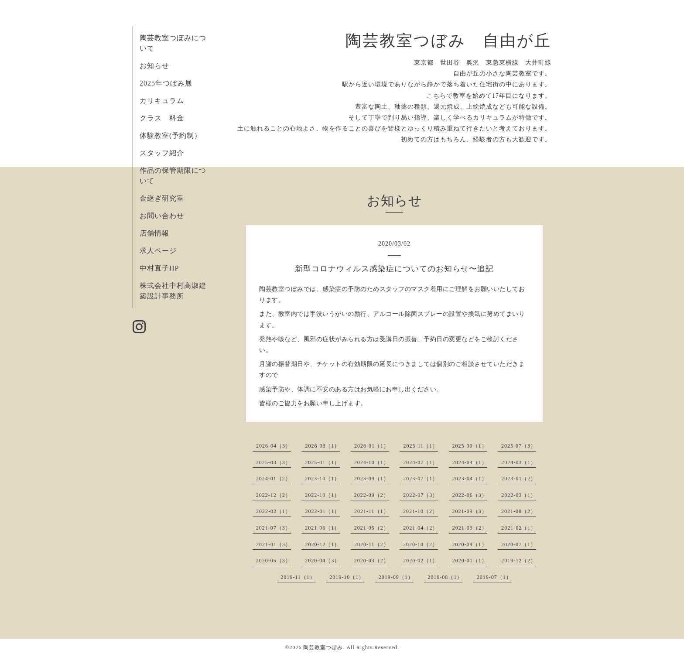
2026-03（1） (322, 446)
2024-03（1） (518, 462)
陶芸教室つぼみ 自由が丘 (448, 40)
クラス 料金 (166, 118)
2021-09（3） (469, 511)
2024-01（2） (273, 479)
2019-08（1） (445, 577)
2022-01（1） (322, 511)
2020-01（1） (469, 561)
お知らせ (154, 65)
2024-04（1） (469, 462)
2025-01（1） (322, 462)
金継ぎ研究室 (162, 198)
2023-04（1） (469, 479)
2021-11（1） (371, 511)
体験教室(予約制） (171, 135)
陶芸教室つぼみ (323, 647)
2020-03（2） (371, 561)
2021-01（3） (273, 544)
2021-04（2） (420, 528)
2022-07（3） (420, 495)
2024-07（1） (420, 462)
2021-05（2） (371, 528)
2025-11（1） (420, 446)
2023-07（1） (420, 479)
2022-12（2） (273, 495)
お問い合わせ (162, 215)
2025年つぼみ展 (166, 83)
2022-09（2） (371, 495)
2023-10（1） (322, 479)
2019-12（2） (518, 561)
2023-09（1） (371, 479)
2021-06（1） (322, 528)
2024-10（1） (371, 462)
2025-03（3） (273, 462)
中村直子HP (159, 268)
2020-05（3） (273, 561)
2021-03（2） (469, 528)
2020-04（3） (322, 561)
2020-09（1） (469, 544)
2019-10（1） (346, 577)
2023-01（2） (518, 479)
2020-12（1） (322, 544)
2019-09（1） (396, 577)
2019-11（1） (297, 577)
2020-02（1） (420, 561)
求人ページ (158, 250)
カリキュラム (162, 100)
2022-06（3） (469, 495)
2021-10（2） (420, 511)
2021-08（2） (518, 511)
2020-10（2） (420, 544)
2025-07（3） (518, 446)
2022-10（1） (322, 495)
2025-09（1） (469, 446)
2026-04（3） (273, 446)
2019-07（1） (494, 577)
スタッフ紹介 (162, 153)
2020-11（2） (371, 544)
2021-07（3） (273, 528)
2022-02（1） (273, 511)
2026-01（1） (371, 446)
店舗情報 (154, 233)
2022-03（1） (518, 495)
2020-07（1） (518, 544)
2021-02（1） (518, 528)
